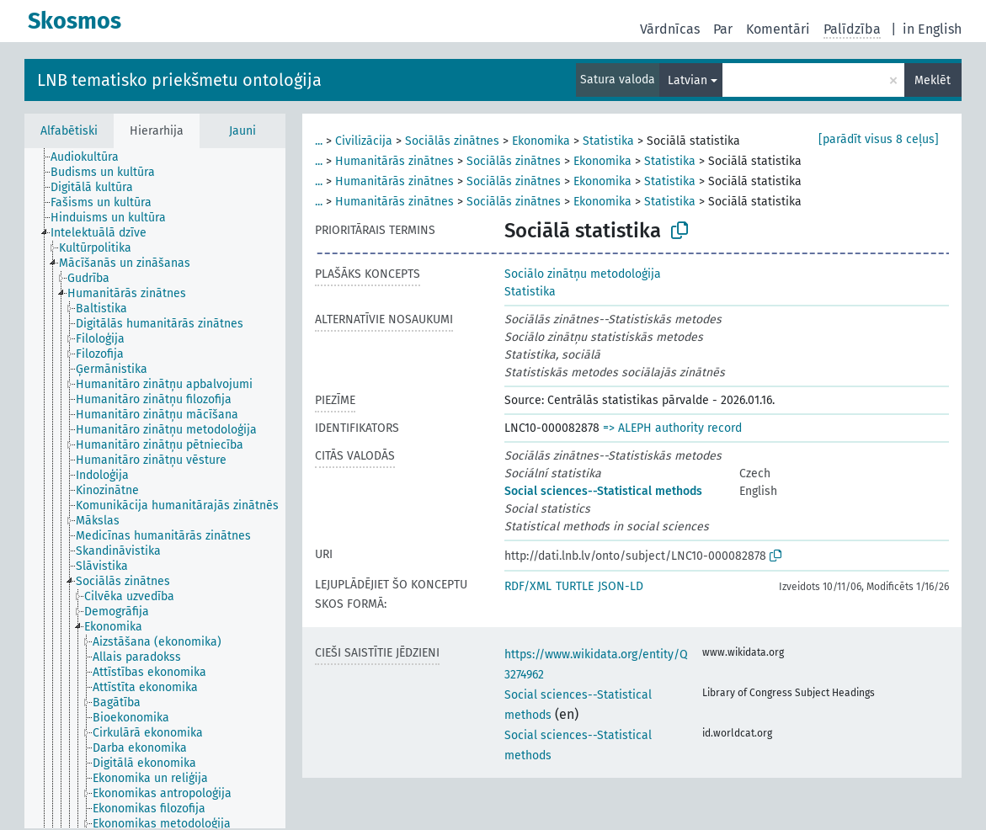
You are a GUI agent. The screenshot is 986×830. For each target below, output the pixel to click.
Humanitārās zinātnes (394, 161)
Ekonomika (541, 141)
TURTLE (575, 586)
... (318, 141)
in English (932, 29)
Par (723, 29)
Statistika (608, 141)
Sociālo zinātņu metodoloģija (582, 274)
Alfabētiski (69, 131)
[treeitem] (92, 157)
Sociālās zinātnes (452, 141)
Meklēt (932, 80)
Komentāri (778, 29)
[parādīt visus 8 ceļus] (878, 139)
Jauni (242, 131)
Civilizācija (363, 141)
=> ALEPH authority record (672, 428)
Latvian (687, 80)
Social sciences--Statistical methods (603, 491)
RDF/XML (528, 586)
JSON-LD (620, 586)
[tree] (154, 488)
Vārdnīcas (670, 29)
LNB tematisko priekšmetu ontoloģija (179, 80)
